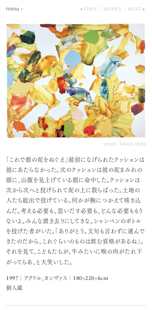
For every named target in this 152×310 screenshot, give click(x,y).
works (112, 9)
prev (90, 9)
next (134, 9)
